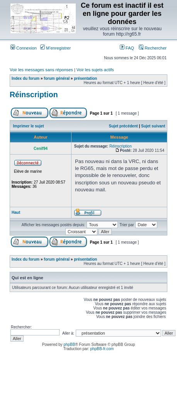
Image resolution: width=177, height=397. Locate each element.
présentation (85, 78)
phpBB (69, 344)
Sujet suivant (153, 126)
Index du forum (25, 78)
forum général (57, 78)
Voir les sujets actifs (95, 69)
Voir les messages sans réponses (41, 69)
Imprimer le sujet (28, 126)
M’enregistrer (55, 48)
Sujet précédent (123, 126)
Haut (16, 212)
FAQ (127, 48)
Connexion (23, 48)
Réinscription (34, 94)
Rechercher (153, 48)
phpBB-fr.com (102, 349)
